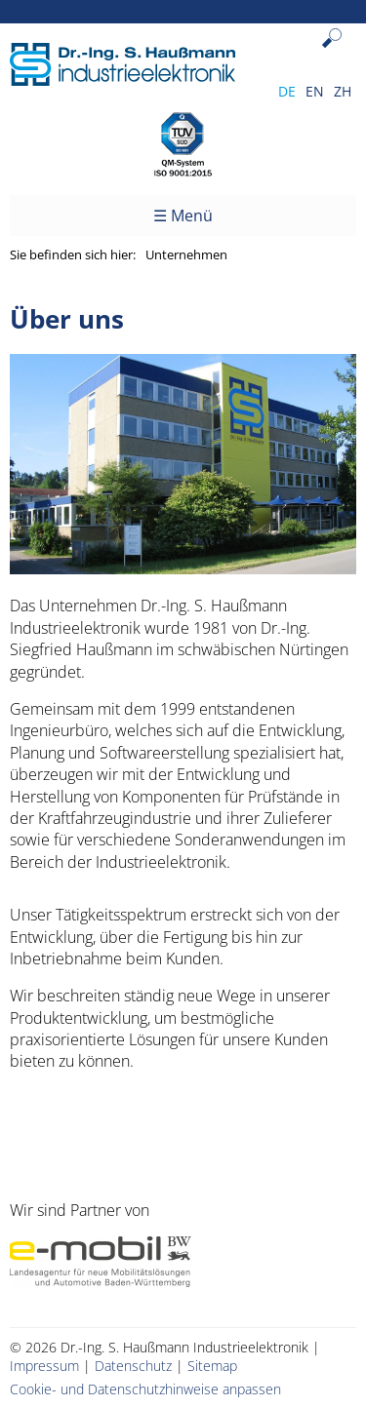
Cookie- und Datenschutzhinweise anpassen (145, 1389)
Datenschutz (133, 1365)
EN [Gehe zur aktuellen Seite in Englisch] (314, 91)
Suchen (336, 53)
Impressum (44, 1365)
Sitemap (212, 1365)
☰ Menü (183, 215)
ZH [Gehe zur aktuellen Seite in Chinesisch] (342, 91)
